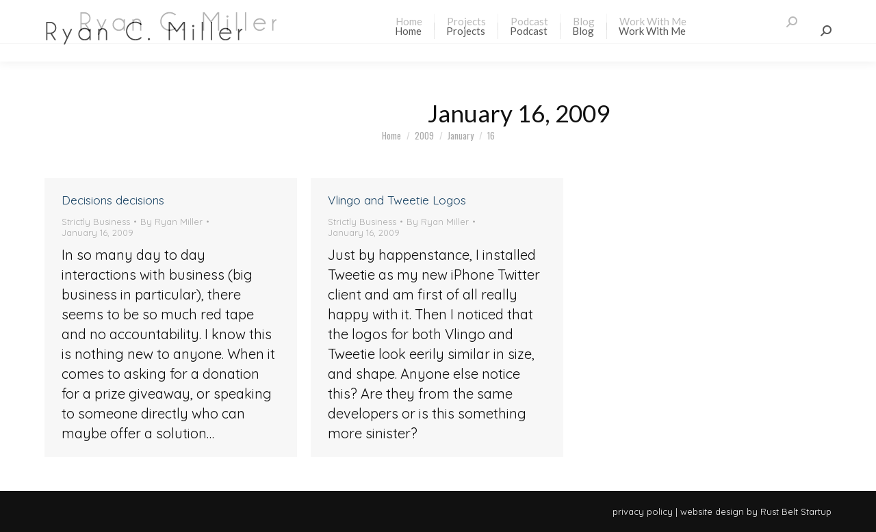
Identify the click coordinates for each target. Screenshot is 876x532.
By (171, 221)
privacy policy (643, 511)
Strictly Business (96, 221)
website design (712, 511)
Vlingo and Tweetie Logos (397, 200)
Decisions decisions (113, 200)
